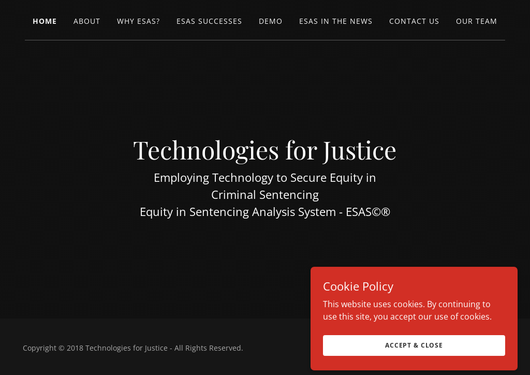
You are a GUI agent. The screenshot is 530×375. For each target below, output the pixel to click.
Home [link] (45, 21)
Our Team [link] (476, 21)
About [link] (86, 21)
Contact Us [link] (414, 21)
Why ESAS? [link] (138, 21)
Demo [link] (271, 21)
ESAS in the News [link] (336, 21)
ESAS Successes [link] (209, 21)
